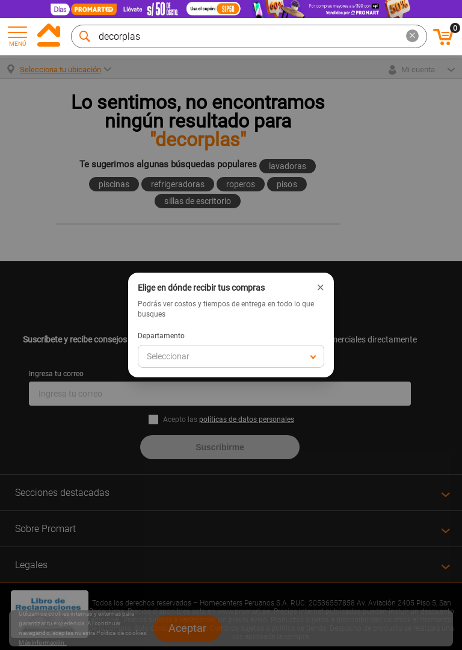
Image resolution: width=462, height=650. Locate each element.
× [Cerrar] (320, 287)
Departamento (161, 336)
